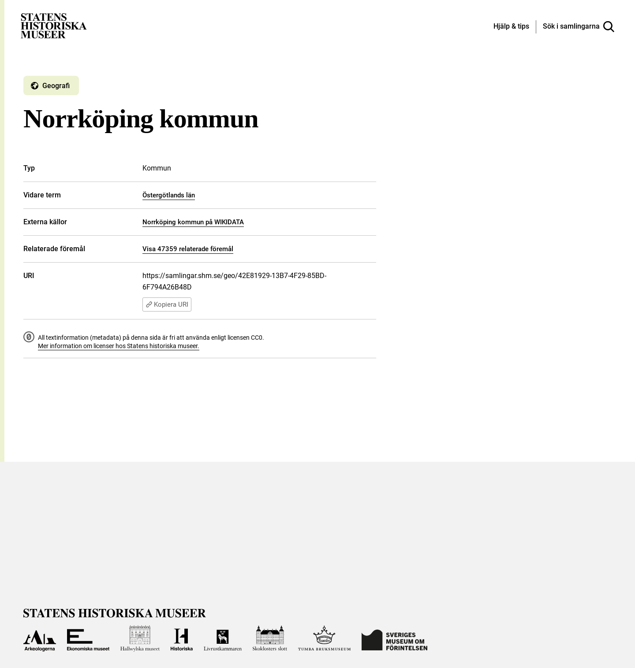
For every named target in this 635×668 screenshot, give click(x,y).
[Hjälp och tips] (511, 26)
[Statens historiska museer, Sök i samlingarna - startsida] (54, 25)
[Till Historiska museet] (182, 638)
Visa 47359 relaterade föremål (187, 249)
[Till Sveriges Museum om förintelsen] (394, 638)
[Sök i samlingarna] (578, 27)
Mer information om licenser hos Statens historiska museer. (118, 345)
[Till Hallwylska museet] (140, 638)
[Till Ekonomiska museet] (88, 638)
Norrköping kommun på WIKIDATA (193, 222)
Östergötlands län (168, 195)
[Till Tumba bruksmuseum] (324, 638)
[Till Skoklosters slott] (270, 638)
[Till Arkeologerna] (39, 638)
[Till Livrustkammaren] (223, 638)
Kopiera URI (167, 304)
